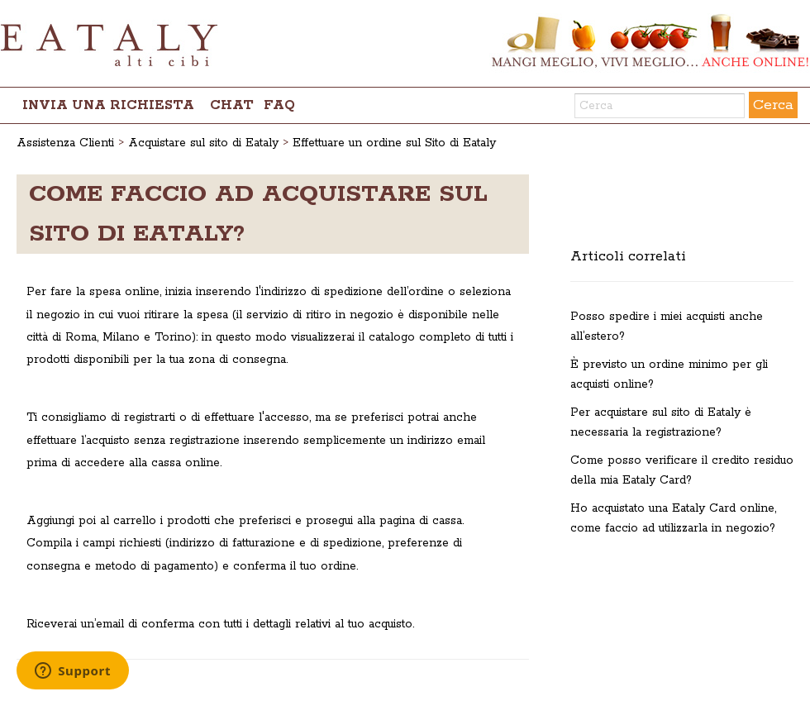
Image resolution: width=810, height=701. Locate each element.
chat (232, 105)
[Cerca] (659, 105)
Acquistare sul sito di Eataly (203, 143)
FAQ (279, 105)
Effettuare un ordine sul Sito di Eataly (394, 143)
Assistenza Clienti (65, 143)
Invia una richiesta (108, 105)
